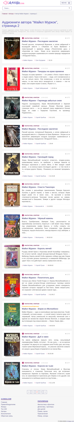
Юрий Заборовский (42, 88)
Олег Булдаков (40, 60)
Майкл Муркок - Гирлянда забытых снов (42, 100)
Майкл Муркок (27, 60)
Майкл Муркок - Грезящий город (37, 157)
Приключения (43, 414)
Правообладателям (8, 404)
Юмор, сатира (43, 416)
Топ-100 (4, 409)
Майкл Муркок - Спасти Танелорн (38, 187)
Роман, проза (42, 411)
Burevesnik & (40, 206)
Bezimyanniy (39, 237)
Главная (4, 402)
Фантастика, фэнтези (30, 38)
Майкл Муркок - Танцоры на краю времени (43, 71)
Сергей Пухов (40, 265)
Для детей (41, 409)
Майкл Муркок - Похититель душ (38, 278)
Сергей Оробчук (41, 117)
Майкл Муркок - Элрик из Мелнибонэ (40, 309)
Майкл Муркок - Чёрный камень (37, 218)
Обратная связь (7, 416)
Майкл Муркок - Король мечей (36, 248)
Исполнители (6, 414)
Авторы (3, 411)
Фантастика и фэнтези (46, 404)
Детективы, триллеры (46, 407)
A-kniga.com (70, 421)
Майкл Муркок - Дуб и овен (35, 337)
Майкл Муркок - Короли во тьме (37, 366)
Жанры (3, 407)
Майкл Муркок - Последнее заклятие (40, 41)
